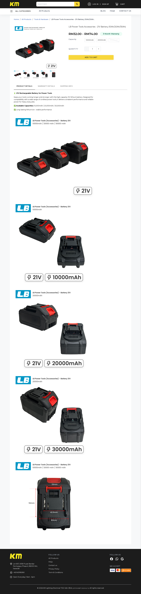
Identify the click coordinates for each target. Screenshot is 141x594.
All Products (44, 11)
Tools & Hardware (41, 19)
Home (16, 19)
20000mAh (102, 40)
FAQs (51, 562)
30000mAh (114, 40)
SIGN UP (105, 4)
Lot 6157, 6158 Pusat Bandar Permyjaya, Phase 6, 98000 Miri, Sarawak (23, 566)
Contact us (53, 565)
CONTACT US (125, 11)
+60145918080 (17, 572)
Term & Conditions (56, 572)
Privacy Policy (54, 569)
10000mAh (90, 40)
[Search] (77, 4)
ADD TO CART (91, 57)
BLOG (103, 11)
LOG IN (95, 4)
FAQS (112, 11)
